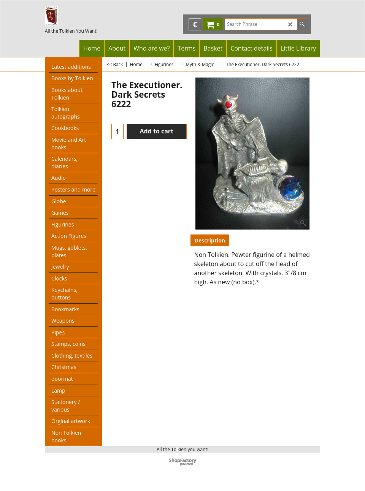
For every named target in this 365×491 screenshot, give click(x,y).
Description (210, 240)
